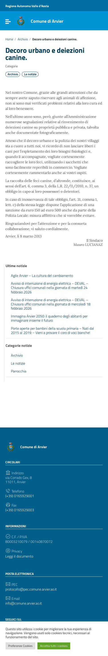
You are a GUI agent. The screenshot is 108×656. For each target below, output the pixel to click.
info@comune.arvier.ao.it (23, 603)
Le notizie (30, 74)
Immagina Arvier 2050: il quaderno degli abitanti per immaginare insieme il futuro (49, 318)
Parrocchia (18, 371)
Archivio (23, 39)
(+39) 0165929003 (19, 510)
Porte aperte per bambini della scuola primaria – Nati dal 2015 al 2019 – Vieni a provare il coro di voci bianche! (52, 330)
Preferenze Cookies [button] (20, 646)
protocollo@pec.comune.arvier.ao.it (31, 589)
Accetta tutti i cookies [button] (53, 646)
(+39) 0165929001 (19, 496)
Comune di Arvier (47, 21)
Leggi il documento (19, 556)
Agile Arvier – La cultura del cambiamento (42, 275)
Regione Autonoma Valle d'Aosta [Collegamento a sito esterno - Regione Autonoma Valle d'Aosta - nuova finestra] (27, 6)
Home (9, 39)
